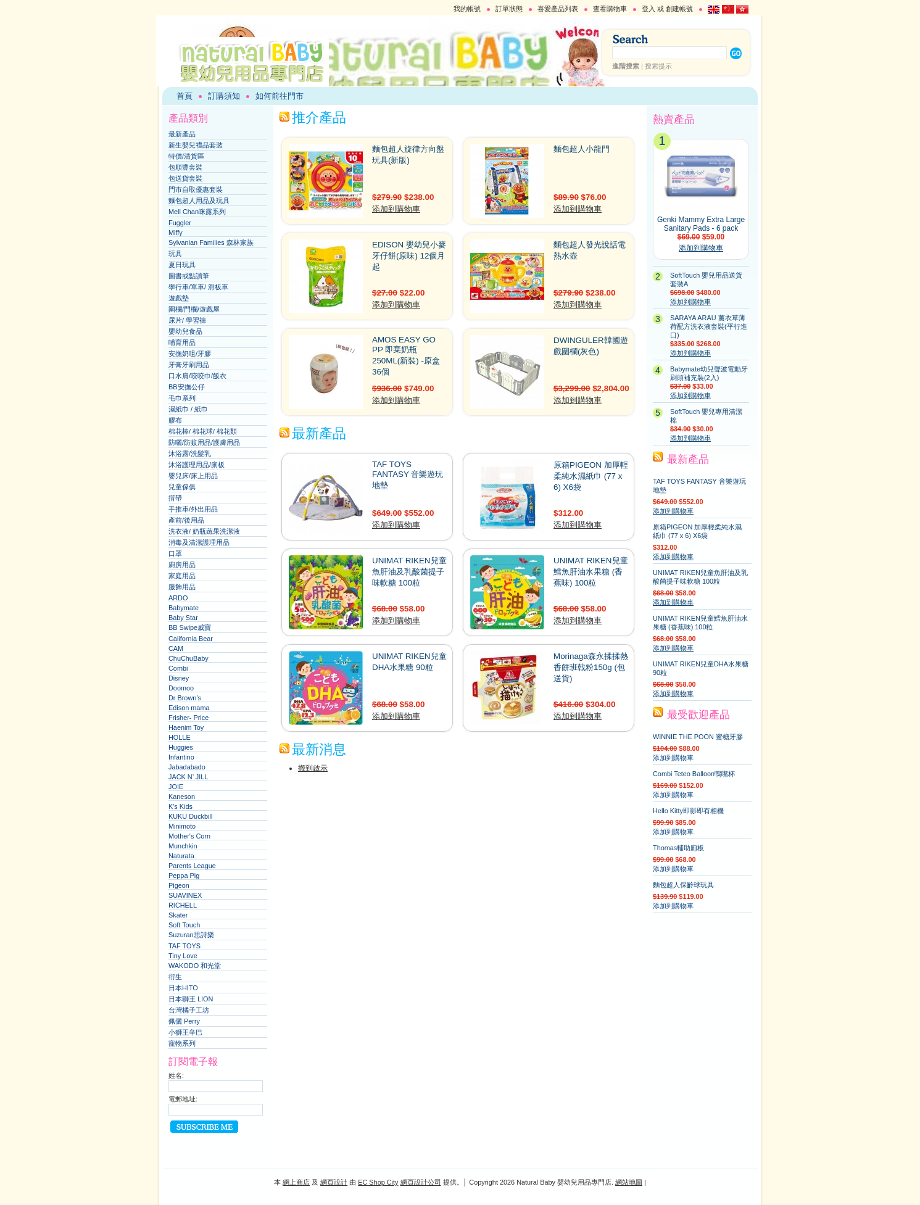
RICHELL (182, 905)
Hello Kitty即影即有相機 (688, 810)
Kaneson (181, 796)
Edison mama (189, 707)
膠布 (175, 420)
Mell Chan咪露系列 (197, 211)
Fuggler (179, 222)
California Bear (190, 638)
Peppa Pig (183, 875)
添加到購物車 (396, 208)
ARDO (178, 598)
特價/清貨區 (186, 156)
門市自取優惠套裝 (195, 189)
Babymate (183, 607)
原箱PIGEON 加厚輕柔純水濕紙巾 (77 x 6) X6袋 (590, 476)
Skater (178, 915)
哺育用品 (182, 342)
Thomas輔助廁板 (678, 847)
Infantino (181, 757)
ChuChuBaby (188, 658)
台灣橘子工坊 (188, 1010)
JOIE (175, 786)
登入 (648, 8)
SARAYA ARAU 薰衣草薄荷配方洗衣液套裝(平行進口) (708, 326)
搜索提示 (658, 66)
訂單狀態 (509, 8)
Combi (178, 668)
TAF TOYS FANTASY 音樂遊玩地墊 (407, 475)
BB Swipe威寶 (189, 627)
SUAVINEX (185, 895)
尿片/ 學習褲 (187, 320)
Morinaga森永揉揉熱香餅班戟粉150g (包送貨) (590, 667)
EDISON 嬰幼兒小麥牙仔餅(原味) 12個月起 (409, 255)
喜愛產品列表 (557, 8)
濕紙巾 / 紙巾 (188, 409)
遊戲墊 (178, 298)
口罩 (175, 553)
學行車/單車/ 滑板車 (198, 287)
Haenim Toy (186, 727)
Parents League (192, 865)
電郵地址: (182, 1099)
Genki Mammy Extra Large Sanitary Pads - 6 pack (701, 224)
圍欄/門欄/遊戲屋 (194, 309)
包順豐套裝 (185, 167)
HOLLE (179, 737)
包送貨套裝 (185, 178)
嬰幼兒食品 (185, 331)
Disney (178, 678)
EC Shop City (378, 1182)
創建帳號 (679, 8)
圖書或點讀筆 (188, 276)
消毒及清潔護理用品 (199, 542)
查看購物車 (610, 8)
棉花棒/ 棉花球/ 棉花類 (202, 431)
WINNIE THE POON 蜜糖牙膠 (698, 736)
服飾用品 (182, 586)
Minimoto (182, 826)
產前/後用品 (186, 520)
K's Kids (180, 806)
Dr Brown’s (184, 698)
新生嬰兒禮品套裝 (195, 145)
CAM (175, 648)
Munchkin (182, 846)
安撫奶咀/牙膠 (189, 353)
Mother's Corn (189, 836)
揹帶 (175, 498)
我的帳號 (467, 8)
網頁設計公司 (420, 1182)
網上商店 (296, 1182)
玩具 (175, 253)
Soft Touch (184, 925)
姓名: (176, 1075)
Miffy (175, 232)
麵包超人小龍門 (581, 149)
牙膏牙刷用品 (188, 364)
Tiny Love (182, 955)
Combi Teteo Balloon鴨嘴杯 (694, 773)
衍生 (175, 976)
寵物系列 (182, 1043)
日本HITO (183, 988)
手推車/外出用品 (193, 509)
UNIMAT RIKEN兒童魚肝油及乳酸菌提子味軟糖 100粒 (409, 571)
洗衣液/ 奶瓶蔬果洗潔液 (204, 531)
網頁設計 (333, 1182)
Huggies (180, 747)
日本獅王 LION (190, 999)
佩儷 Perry (184, 1021)
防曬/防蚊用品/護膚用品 (204, 442)
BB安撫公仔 (186, 387)
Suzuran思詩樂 (191, 934)
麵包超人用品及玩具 (199, 200)
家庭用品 (182, 575)
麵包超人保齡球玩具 (683, 884)
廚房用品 (182, 564)
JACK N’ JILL (188, 777)
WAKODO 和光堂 (194, 965)
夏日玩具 (182, 264)
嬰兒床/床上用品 (193, 475)
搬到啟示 (313, 768)
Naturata (181, 855)
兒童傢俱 (182, 487)
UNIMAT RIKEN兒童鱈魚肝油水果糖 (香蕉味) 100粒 (590, 571)
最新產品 (182, 134)
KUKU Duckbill (190, 816)
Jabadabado (186, 767)
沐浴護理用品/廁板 (196, 464)
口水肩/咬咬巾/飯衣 (197, 375)
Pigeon (178, 885)
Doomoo (181, 688)
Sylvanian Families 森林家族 (211, 242)
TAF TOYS (184, 946)
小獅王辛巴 (185, 1032)
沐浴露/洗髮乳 (189, 453)
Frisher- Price (188, 717)
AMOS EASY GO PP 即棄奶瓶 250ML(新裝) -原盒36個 (406, 355)
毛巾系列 (182, 398)
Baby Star (183, 617)
